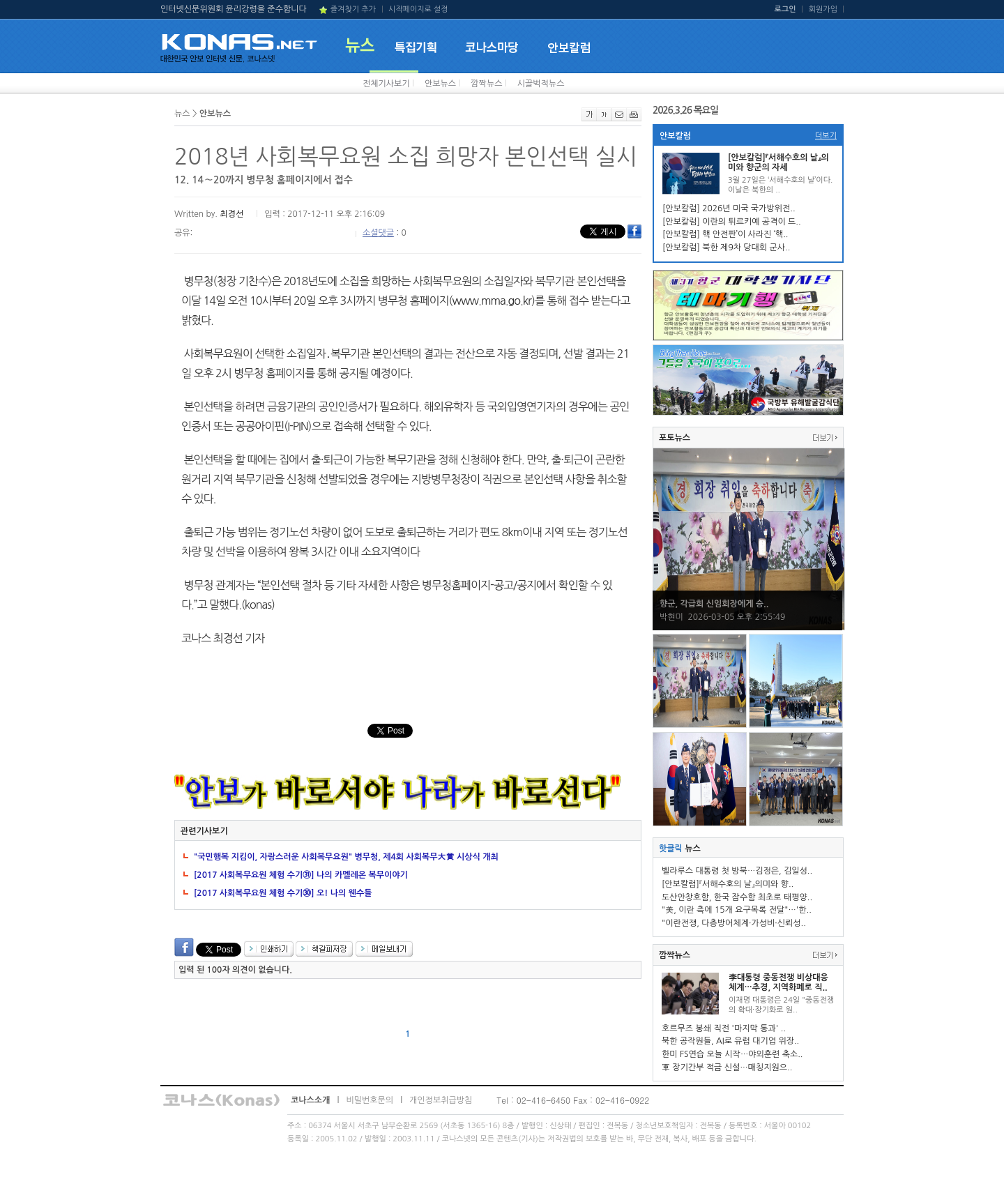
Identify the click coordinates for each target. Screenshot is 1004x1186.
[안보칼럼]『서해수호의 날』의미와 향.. (727, 884)
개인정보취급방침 (440, 1100)
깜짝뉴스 (486, 83)
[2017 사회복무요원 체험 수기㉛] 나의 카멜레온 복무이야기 (301, 875)
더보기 (826, 135)
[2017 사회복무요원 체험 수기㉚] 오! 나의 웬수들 (283, 893)
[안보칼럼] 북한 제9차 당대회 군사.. (726, 247)
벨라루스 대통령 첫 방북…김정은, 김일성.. (737, 871)
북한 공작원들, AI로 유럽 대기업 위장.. (730, 1041)
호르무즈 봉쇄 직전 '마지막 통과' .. (724, 1028)
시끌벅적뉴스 (541, 83)
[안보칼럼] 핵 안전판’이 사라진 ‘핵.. (725, 234)
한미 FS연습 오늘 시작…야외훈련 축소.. (732, 1054)
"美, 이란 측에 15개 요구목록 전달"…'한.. (737, 910)
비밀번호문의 (369, 1100)
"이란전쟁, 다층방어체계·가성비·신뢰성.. (734, 923)
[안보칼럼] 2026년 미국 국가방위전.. (729, 208)
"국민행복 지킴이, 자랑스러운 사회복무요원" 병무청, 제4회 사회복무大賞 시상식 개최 (346, 857)
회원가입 (823, 9)
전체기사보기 (386, 83)
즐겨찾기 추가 (353, 9)
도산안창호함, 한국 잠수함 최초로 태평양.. (737, 897)
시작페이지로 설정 (418, 9)
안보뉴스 (440, 83)
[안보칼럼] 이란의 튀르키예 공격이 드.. (731, 222)
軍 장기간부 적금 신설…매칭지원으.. (727, 1067)
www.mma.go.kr (491, 300)
